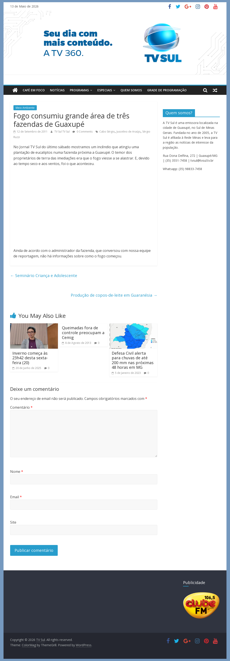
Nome (16, 471)
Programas (79, 90)
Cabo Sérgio (107, 131)
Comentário (21, 407)
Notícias (57, 90)
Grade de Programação (167, 90)
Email (16, 496)
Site (13, 522)
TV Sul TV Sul (62, 131)
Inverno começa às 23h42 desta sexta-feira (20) (30, 357)
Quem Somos (131, 90)
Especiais (104, 90)
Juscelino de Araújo (129, 131)
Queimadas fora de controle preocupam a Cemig (83, 332)
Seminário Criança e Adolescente (43, 275)
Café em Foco (34, 90)
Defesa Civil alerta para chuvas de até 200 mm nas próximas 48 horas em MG (133, 360)
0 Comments (82, 131)
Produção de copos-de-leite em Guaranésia (114, 295)
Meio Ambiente (25, 108)
